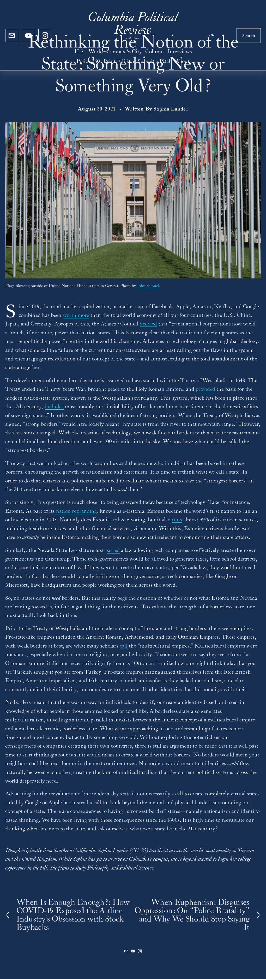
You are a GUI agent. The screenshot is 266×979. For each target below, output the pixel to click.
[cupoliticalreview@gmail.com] (11, 35)
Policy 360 (88, 61)
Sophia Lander (171, 109)
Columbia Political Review (133, 24)
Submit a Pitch (155, 61)
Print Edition (118, 61)
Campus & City (124, 52)
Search (248, 35)
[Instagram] (44, 35)
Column (154, 52)
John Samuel (148, 285)
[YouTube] (28, 35)
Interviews (180, 52)
